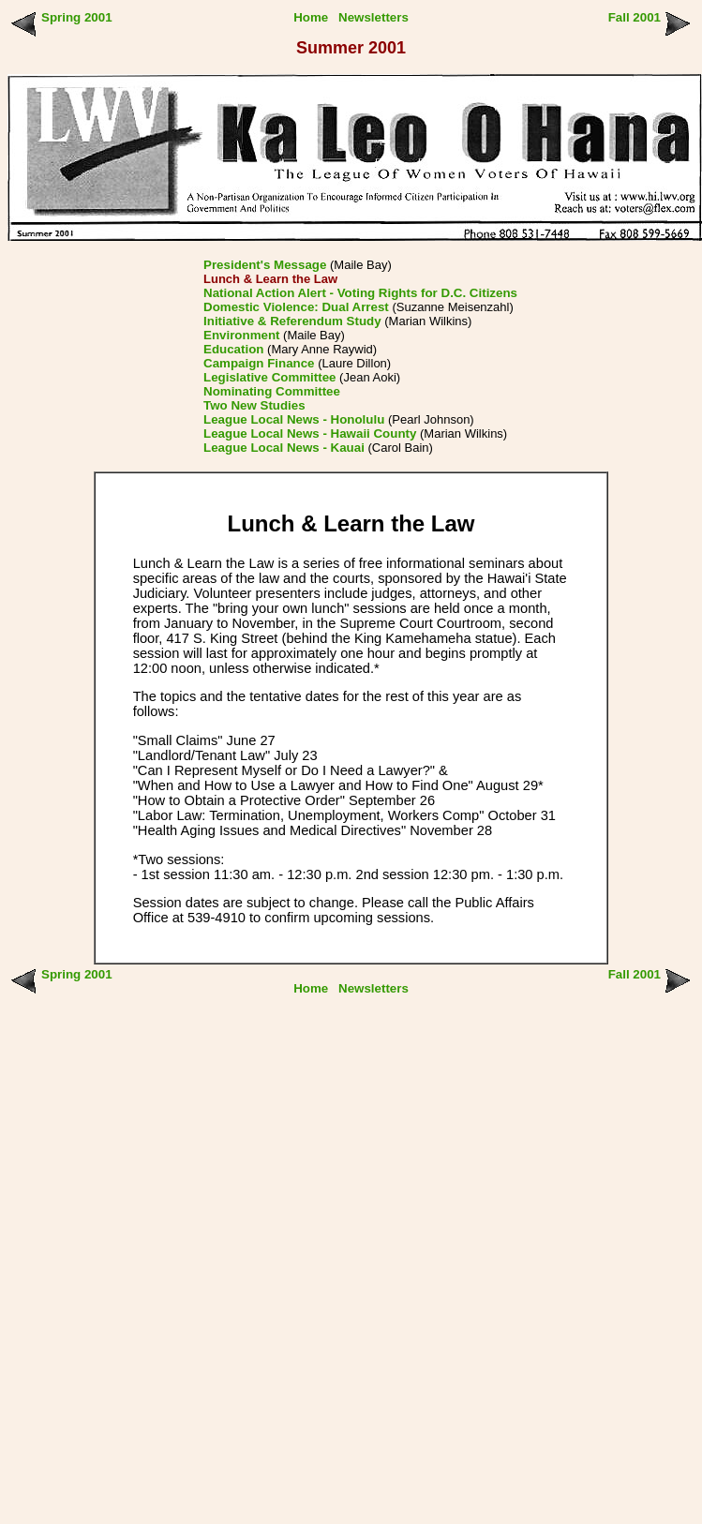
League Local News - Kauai (284, 448)
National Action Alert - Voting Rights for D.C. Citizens (360, 293)
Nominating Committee (271, 391)
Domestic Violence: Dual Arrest (296, 307)
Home (310, 17)
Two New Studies (254, 405)
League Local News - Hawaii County (309, 433)
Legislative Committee (269, 377)
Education (233, 349)
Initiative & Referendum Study (292, 321)
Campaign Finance (259, 363)
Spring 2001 (76, 17)
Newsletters (373, 17)
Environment (241, 335)
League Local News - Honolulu (293, 419)
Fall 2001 (634, 17)
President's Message (264, 265)
